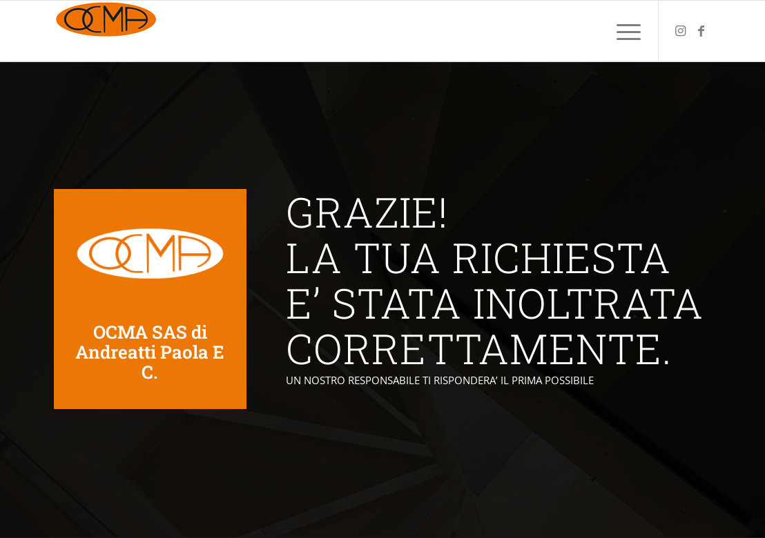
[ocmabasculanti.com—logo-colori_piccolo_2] (105, 31)
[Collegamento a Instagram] (680, 30)
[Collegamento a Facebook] (700, 30)
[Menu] (624, 31)
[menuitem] (624, 31)
